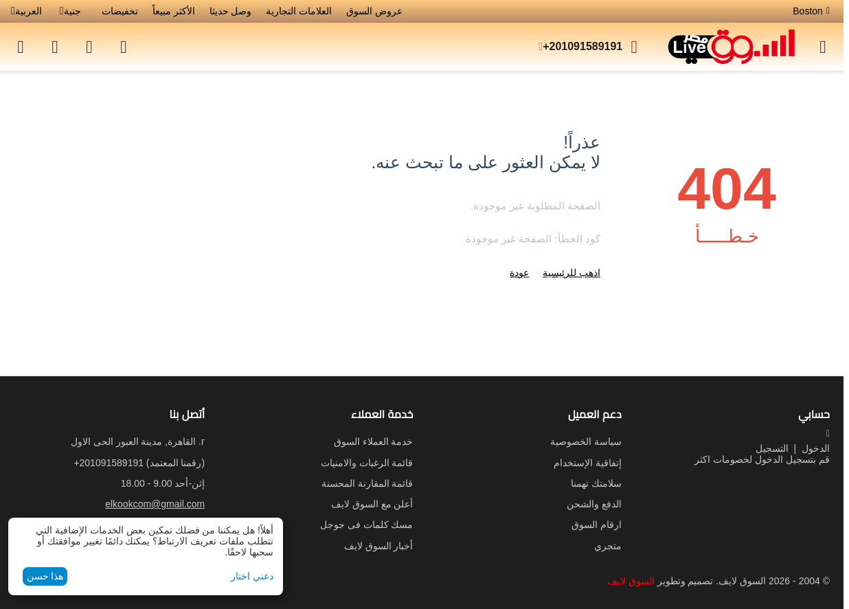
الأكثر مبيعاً (173, 10)
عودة (519, 272)
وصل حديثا (231, 10)
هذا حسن (45, 576)
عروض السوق (374, 10)
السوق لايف (631, 580)
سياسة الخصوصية (586, 441)
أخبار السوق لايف (379, 545)
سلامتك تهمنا (596, 483)
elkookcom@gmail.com (155, 503)
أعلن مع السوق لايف (372, 503)
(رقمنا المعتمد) (139, 462)
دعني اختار (252, 576)
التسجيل (772, 448)
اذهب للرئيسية (571, 272)
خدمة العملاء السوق (374, 441)
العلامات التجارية (299, 10)
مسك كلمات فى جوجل (367, 524)
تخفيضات (120, 10)
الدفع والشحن (594, 503)
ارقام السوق (596, 524)
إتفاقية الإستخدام (588, 462)
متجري (608, 545)
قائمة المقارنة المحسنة (367, 483)
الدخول (816, 448)
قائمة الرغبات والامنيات (367, 462)
